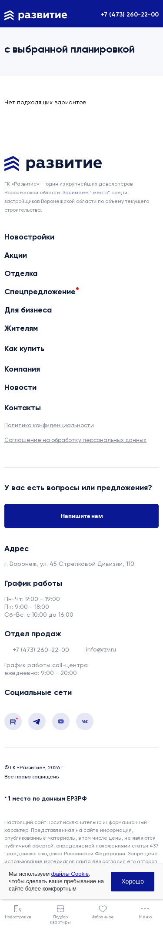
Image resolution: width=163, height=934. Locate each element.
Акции (15, 255)
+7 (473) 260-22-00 (130, 14)
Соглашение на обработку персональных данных (75, 440)
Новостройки (29, 237)
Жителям (21, 328)
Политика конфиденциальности (49, 425)
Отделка (20, 273)
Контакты (22, 407)
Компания (22, 369)
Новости (20, 387)
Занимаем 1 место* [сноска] (86, 192)
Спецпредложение (40, 291)
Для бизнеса (28, 310)
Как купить (24, 348)
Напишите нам (81, 516)
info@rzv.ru (101, 649)
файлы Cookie (70, 874)
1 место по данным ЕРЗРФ (47, 798)
